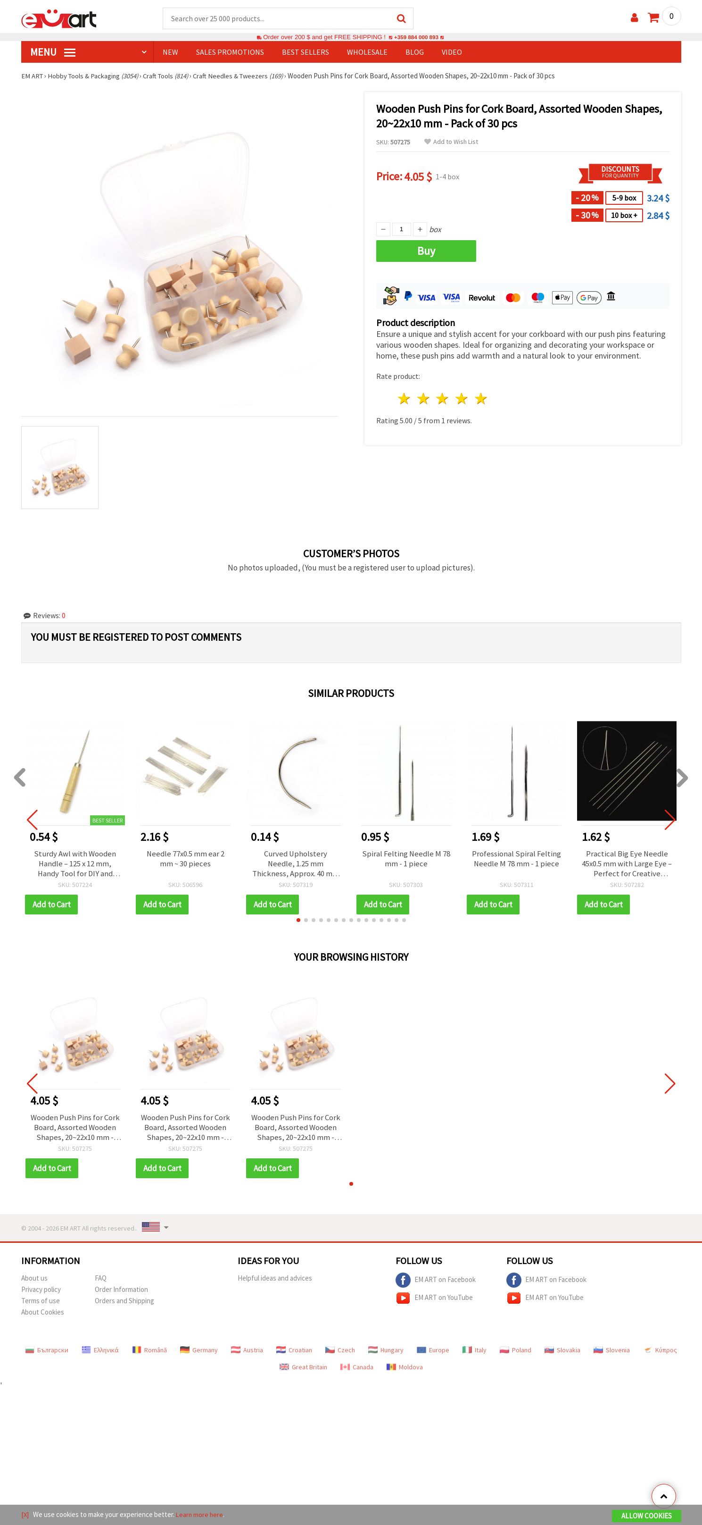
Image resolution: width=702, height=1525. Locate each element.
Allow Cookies (646, 1516)
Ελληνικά (100, 1353)
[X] (25, 1514)
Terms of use (40, 1303)
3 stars (443, 399)
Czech (340, 1353)
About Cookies (42, 1315)
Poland (515, 1353)
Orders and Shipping (124, 1303)
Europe (433, 1353)
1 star (404, 399)
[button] (298, 922)
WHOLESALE (367, 52)
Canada (356, 1370)
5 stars (481, 399)
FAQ (101, 1281)
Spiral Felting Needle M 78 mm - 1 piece (406, 859)
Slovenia (612, 1353)
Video (452, 52)
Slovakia (562, 1353)
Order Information (121, 1292)
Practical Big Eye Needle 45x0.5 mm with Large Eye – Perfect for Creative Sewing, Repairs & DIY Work (626, 864)
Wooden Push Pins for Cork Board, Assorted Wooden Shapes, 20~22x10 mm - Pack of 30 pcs (75, 1130)
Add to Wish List (451, 142)
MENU (52, 52)
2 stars (423, 399)
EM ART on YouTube (434, 1301)
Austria (247, 1353)
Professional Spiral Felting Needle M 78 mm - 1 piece (517, 859)
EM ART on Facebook (436, 1283)
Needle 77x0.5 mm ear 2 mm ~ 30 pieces (185, 859)
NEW (170, 52)
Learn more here (200, 1514)
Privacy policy (41, 1292)
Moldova (405, 1370)
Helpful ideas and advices (275, 1281)
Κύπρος (660, 1353)
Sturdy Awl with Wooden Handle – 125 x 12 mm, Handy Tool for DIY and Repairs (75, 864)
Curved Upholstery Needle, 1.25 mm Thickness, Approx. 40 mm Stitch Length (295, 864)
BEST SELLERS (305, 52)
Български (46, 1353)
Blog (414, 52)
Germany (199, 1353)
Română (149, 1353)
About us (34, 1281)
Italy (474, 1353)
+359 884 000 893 (416, 37)
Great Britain (303, 1370)
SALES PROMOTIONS (230, 52)
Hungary (386, 1353)
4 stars (462, 399)
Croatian (294, 1353)
